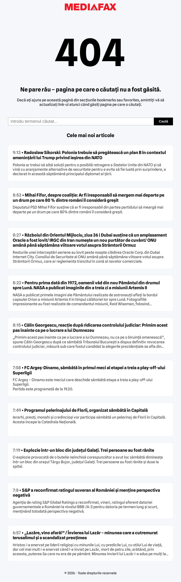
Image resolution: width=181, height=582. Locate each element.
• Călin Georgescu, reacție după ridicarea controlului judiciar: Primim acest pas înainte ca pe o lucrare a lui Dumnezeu (90, 328)
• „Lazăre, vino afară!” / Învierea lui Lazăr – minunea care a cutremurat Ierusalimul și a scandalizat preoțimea (85, 535)
